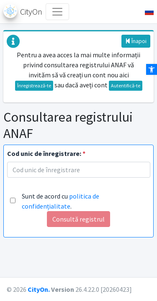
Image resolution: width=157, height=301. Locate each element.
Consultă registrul (78, 219)
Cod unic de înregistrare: (46, 153)
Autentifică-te (125, 85)
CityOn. (39, 289)
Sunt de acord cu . (60, 201)
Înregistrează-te (34, 85)
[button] (146, 11)
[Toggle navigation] (57, 11)
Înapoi (136, 41)
